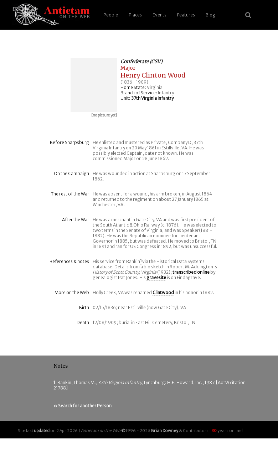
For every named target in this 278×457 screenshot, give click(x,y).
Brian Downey (164, 430)
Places (135, 15)
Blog (210, 15)
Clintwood (163, 292)
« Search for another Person (82, 405)
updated (42, 430)
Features (186, 15)
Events (159, 15)
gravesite (156, 277)
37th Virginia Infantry (152, 98)
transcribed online (191, 272)
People (110, 15)
